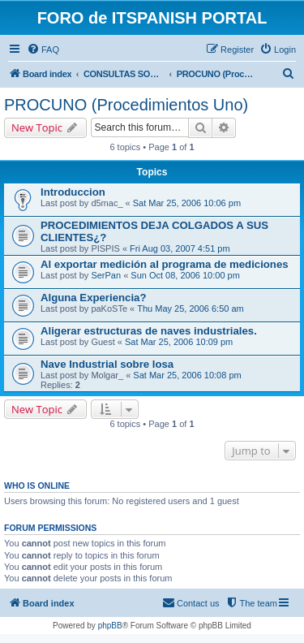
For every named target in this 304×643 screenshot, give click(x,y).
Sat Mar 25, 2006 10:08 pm (187, 375)
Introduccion (73, 192)
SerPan (106, 275)
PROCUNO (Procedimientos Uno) (126, 105)
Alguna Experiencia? (93, 297)
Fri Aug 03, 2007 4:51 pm (180, 248)
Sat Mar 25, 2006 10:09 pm (179, 342)
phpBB (110, 625)
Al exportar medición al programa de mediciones (165, 264)
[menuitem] (43, 49)
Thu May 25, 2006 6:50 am (190, 308)
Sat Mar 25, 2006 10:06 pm (187, 203)
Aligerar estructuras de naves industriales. (149, 331)
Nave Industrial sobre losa (107, 364)
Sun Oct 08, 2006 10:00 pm (185, 275)
